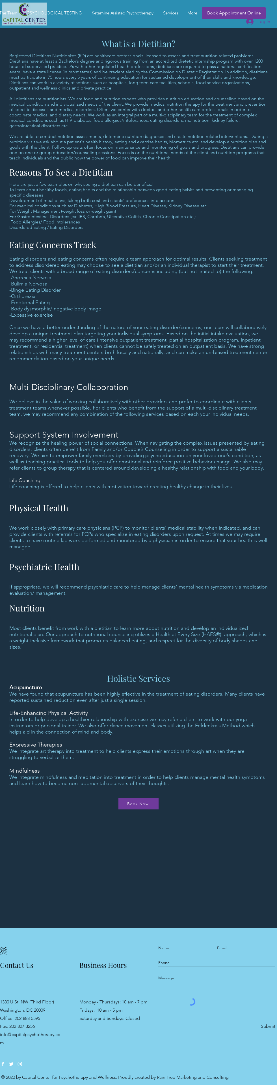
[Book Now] (138, 803)
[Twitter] (11, 1064)
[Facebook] (3, 1064)
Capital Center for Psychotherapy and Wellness (69, 1077)
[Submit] (267, 1026)
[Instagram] (20, 1064)
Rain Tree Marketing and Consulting (192, 1077)
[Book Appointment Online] (234, 13)
